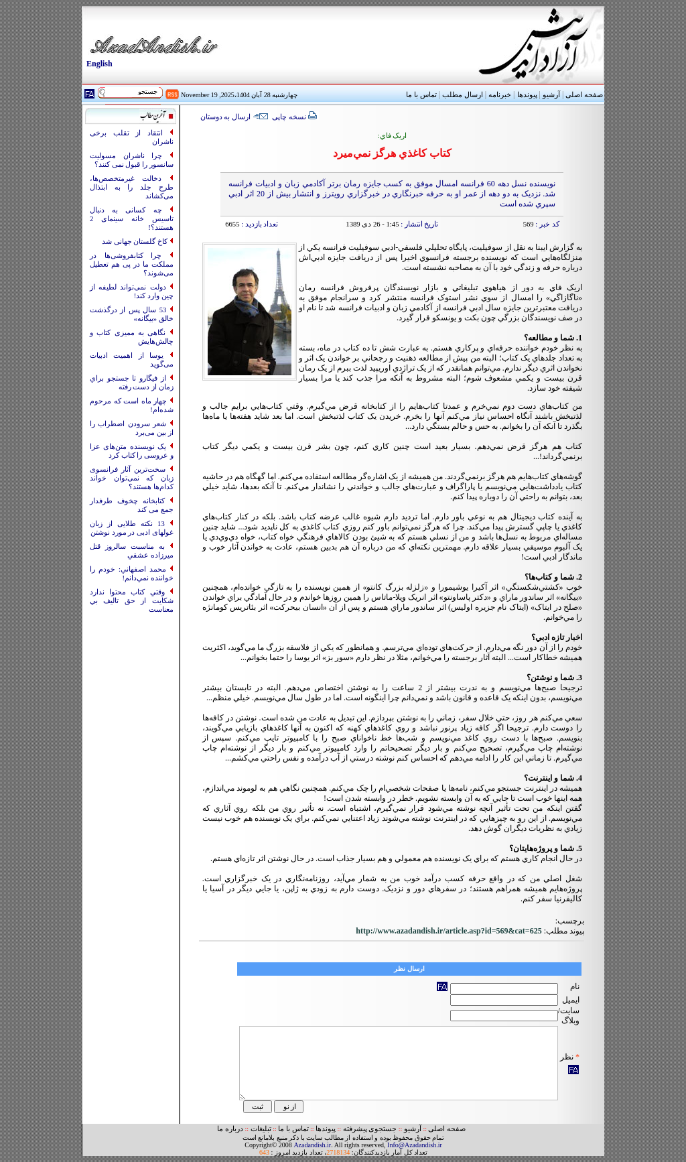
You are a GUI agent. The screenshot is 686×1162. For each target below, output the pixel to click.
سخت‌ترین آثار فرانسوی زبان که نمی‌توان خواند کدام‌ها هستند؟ (132, 478)
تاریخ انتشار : (418, 224)
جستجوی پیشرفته (370, 1129)
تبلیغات (261, 1129)
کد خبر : (546, 224)
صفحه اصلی (584, 95)
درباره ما (230, 1129)
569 (528, 224)
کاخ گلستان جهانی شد (135, 241)
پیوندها (527, 95)
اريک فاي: (392, 135)
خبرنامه (499, 95)
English (99, 63)
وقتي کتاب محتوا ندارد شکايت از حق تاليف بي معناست (132, 600)
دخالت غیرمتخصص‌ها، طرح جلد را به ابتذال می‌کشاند (132, 187)
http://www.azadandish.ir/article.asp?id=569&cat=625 (448, 930)
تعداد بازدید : (258, 224)
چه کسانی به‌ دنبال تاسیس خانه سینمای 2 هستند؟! (132, 218)
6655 (232, 224)
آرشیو (551, 95)
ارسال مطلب (462, 95)
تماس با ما (293, 1129)
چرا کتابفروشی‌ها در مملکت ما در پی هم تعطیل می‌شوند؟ (132, 264)
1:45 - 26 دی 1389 (372, 224)
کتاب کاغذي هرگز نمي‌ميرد (392, 153)
